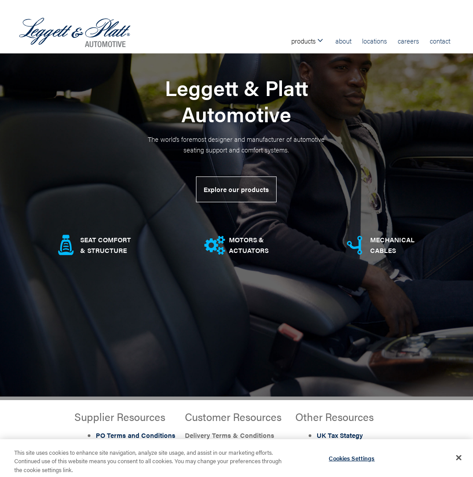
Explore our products (236, 189)
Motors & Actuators (249, 245)
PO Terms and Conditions (135, 435)
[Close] (459, 461)
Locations (374, 40)
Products (308, 40)
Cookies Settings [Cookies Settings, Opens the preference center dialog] (352, 461)
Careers (408, 40)
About (343, 40)
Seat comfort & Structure (105, 245)
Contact (440, 40)
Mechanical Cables (392, 245)
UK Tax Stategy (340, 435)
